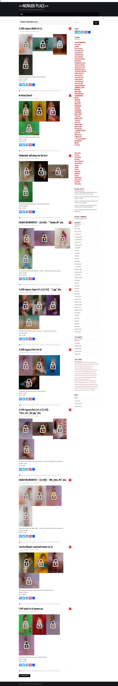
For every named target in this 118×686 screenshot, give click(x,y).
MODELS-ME (77, 104)
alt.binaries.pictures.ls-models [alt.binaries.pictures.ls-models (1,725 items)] (90, 371)
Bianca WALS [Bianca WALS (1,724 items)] (91, 388)
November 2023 (78, 304)
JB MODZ (77, 46)
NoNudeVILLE (78, 141)
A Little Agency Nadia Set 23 (30, 28)
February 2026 (78, 231)
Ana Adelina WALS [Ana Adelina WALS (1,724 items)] (88, 382)
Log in (76, 398)
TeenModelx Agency (80, 69)
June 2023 (77, 318)
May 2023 (77, 321)
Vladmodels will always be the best (33, 155)
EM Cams (77, 155)
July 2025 (77, 250)
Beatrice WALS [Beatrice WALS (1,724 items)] (80, 386)
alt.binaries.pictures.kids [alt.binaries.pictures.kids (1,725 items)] (79, 371)
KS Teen (77, 176)
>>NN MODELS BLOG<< (80, 130)
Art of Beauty (78, 163)
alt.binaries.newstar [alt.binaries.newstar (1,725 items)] (88, 367)
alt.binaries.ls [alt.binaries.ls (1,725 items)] (90, 366)
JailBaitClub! (78, 137)
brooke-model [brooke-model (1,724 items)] (86, 389)
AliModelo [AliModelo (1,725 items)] (82, 364)
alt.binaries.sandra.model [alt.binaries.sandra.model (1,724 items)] (79, 380)
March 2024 (77, 293)
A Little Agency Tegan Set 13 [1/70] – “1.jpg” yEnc (40, 289)
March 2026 (77, 228)
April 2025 (77, 258)
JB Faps (77, 165)
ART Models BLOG (79, 94)
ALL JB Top (77, 145)
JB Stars (77, 169)
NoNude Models (35, 90)
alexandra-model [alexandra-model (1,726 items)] (88, 362)
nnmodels (36, 31)
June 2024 (77, 285)
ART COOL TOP (78, 128)
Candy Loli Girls (79, 53)
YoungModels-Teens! (80, 63)
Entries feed (77, 401)
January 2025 (78, 266)
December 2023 (78, 302)
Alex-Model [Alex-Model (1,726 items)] (83, 362)
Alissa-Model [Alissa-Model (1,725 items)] (86, 364)
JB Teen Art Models (80, 65)
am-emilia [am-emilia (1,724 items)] (91, 380)
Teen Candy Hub (79, 57)
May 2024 (77, 288)
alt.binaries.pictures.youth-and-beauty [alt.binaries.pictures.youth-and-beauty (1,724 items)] (82, 378)
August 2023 (77, 312)
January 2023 (78, 331)
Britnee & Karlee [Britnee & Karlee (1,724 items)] (80, 389)
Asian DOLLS (78, 61)
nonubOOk (77, 108)
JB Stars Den (78, 180)
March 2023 (77, 326)
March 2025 (77, 261)
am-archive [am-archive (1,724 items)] (87, 380)
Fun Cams (77, 159)
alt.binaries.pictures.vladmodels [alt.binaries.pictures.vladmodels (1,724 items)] (81, 375)
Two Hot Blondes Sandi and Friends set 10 (36, 547)
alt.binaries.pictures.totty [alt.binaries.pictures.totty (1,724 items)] (91, 373)
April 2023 (77, 323)
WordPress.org (78, 406)
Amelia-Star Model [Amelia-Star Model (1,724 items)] (80, 382)
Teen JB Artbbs (79, 49)
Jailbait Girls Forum (80, 67)
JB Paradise (78, 153)
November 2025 (78, 239)
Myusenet (23, 90)
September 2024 (78, 277)
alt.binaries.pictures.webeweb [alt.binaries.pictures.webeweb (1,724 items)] (80, 377)
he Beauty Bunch (25, 95)
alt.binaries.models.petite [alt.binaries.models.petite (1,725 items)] (79, 367)
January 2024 (78, 299)
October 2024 (78, 275)
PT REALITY (77, 116)
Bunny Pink (77, 171)
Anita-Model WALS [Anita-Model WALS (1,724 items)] (82, 384)
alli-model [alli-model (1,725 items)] (76, 366)
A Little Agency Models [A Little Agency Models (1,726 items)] (94, 364)
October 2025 (78, 242)
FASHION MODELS (79, 96)
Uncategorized (42, 90)
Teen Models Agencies (80, 71)
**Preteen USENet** (81, 139)
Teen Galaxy (78, 157)
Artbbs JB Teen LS (79, 73)
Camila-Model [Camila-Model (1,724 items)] (92, 389)
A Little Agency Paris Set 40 (30, 349)
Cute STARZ (78, 44)
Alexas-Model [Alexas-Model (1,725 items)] (77, 364)
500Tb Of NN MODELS (80, 42)
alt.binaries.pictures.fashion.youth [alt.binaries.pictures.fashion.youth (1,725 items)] (81, 369)
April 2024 (77, 291)
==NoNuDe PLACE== (34, 6)
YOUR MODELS (78, 112)
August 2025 (77, 247)
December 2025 (78, 237)
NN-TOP (77, 98)
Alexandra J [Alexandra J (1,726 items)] (94, 362)
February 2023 (78, 329)
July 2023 (77, 315)
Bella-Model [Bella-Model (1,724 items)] (93, 386)
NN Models (28, 90)
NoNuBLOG (77, 100)
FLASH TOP (77, 133)
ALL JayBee (77, 102)
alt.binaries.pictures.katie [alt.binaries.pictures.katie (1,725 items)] (92, 369)
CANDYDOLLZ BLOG (79, 87)
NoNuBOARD (78, 106)
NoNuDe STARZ (79, 118)
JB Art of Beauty (79, 161)
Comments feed (78, 403)
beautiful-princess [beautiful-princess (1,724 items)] (86, 386)
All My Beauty (78, 178)
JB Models (77, 173)
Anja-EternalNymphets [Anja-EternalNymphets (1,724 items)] (90, 384)
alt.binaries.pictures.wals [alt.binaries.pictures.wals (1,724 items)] (92, 375)
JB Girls (77, 167)
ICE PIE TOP (77, 122)
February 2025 (78, 264)
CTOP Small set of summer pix (31, 609)
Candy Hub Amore (79, 55)
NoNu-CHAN (78, 92)
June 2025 (77, 253)
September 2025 (78, 245)
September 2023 (78, 310)
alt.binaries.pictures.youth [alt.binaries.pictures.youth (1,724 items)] (91, 377)
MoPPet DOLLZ (78, 114)
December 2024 (78, 269)
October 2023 (78, 307)
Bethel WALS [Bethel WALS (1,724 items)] (79, 388)
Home (21, 14)
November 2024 (78, 272)
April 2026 (77, 226)
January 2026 (78, 234)
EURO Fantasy (78, 135)
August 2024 (77, 280)
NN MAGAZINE (78, 124)
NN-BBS (77, 143)
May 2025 (77, 256)
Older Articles (24, 675)
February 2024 (78, 296)
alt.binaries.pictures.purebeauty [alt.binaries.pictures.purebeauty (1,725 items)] (81, 373)
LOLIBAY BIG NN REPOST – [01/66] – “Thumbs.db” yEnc (41, 222)
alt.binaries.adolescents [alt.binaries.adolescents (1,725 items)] (83, 366)
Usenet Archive (50, 90)
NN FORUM (77, 89)
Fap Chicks (77, 182)
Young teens (57, 90)
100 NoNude (78, 110)
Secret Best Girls (79, 51)
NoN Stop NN (78, 126)
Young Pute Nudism (80, 59)
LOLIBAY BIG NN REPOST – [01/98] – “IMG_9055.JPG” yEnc (42, 480)
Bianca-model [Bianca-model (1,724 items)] (85, 388)
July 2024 (77, 283)
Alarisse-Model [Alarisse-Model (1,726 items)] (77, 362)
